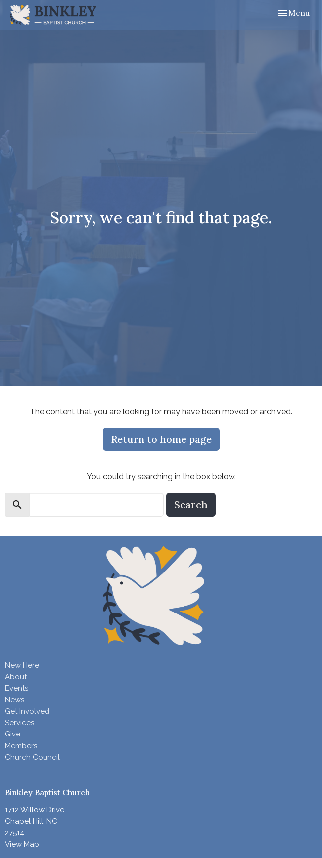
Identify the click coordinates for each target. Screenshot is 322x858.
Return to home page (161, 439)
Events (16, 688)
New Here (22, 665)
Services (19, 722)
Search (191, 504)
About (16, 676)
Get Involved (27, 711)
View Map (22, 844)
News (14, 699)
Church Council (32, 757)
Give (12, 734)
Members (21, 745)
